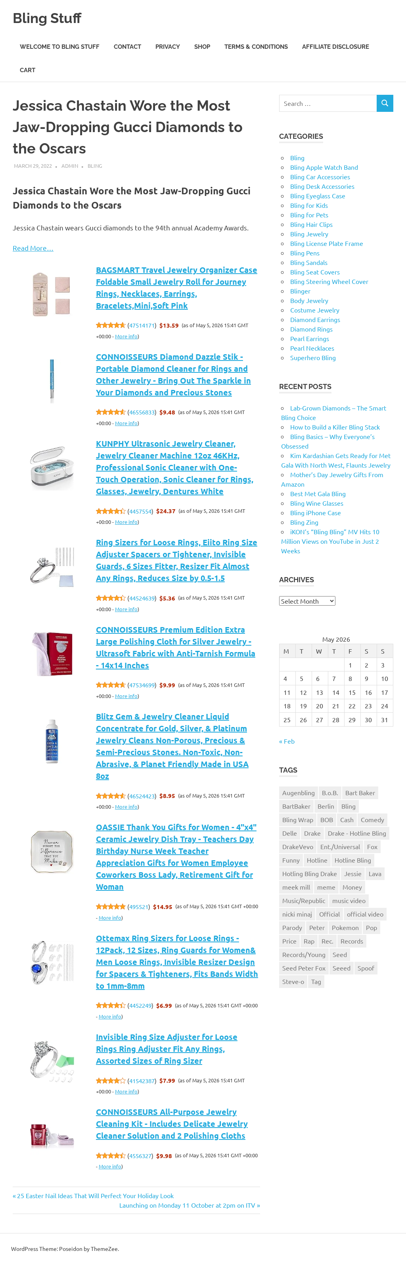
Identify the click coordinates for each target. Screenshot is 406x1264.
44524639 (142, 598)
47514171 (142, 325)
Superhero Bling (313, 357)
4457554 (140, 511)
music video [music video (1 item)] (349, 900)
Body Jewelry (309, 300)
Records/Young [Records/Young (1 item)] (304, 954)
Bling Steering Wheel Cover (329, 281)
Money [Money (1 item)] (352, 887)
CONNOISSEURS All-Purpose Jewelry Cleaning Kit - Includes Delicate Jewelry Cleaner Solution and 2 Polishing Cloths (172, 1124)
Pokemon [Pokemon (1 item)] (345, 927)
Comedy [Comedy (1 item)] (372, 819)
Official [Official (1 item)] (329, 914)
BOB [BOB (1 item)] (326, 819)
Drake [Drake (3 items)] (312, 833)
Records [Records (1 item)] (352, 941)
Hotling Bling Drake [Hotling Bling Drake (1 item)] (309, 873)
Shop (202, 46)
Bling (95, 165)
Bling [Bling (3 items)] (348, 806)
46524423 (142, 796)
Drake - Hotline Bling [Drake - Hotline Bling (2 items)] (357, 833)
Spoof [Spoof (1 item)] (366, 968)
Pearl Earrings (309, 338)
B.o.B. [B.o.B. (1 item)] (330, 792)
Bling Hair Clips (311, 224)
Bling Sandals (308, 262)
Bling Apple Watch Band (324, 167)
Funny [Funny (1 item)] (291, 860)
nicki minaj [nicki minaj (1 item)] (297, 914)
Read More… (33, 248)
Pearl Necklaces (312, 348)
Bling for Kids (309, 205)
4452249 (140, 1005)
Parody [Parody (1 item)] (292, 927)
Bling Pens (305, 253)
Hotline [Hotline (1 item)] (317, 860)
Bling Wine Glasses (316, 503)
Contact (127, 46)
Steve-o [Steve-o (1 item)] (293, 981)
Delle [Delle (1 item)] (289, 833)
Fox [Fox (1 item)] (372, 846)
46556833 (142, 412)
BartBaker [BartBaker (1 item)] (296, 806)
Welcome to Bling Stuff (60, 46)
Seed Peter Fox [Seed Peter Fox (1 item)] (304, 968)
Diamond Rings (311, 329)
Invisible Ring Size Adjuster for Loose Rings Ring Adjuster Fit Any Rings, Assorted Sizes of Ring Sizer (166, 1049)
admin (69, 165)
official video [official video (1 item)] (365, 914)
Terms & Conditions (256, 46)
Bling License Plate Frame (326, 243)
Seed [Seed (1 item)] (340, 954)
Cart (27, 70)
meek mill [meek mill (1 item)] (296, 887)
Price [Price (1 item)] (289, 941)
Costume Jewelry (314, 310)
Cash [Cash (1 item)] (347, 819)
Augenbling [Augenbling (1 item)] (298, 792)
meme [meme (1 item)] (326, 887)
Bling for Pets (309, 215)
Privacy (167, 46)
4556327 (140, 1155)
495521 (138, 906)
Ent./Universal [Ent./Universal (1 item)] (340, 846)
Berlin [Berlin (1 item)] (326, 806)
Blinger (300, 291)
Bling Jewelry (309, 234)
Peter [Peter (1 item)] (317, 927)
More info (126, 336)
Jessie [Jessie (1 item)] (353, 873)
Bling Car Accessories (320, 176)
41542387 (142, 1080)
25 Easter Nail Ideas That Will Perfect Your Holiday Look (95, 1195)
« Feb (287, 741)
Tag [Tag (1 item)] (316, 981)
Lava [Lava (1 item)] (375, 873)
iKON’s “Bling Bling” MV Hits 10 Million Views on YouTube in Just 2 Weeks (330, 540)
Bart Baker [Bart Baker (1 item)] (360, 792)
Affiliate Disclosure (335, 46)
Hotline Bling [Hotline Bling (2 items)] (353, 860)
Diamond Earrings (315, 319)
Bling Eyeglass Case (317, 195)
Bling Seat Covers (315, 272)
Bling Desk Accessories (322, 186)
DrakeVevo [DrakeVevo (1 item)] (297, 846)
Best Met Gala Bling (318, 493)
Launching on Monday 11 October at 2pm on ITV (187, 1205)
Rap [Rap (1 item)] (309, 941)
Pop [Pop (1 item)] (371, 927)
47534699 (142, 685)
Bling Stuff (50, 18)
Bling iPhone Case (315, 512)
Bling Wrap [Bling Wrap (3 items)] (297, 819)
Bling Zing (304, 522)
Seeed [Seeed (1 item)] (341, 968)
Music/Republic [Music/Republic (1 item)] (303, 900)
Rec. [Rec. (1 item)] (327, 941)
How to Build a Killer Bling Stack (335, 427)
